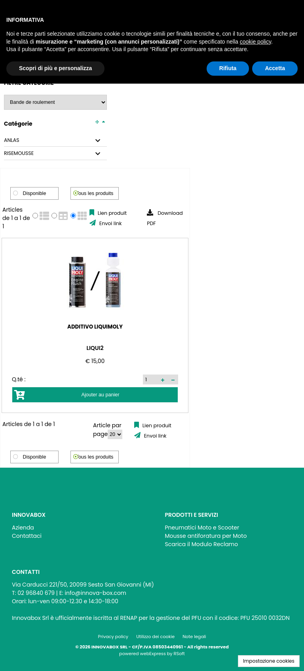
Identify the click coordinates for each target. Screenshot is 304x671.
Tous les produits (95, 193)
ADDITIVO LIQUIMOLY (49, 326)
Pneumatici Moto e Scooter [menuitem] (202, 527)
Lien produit (111, 213)
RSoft (179, 653)
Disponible (34, 193)
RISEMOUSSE (19, 153)
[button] (71, 379)
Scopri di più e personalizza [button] (55, 68)
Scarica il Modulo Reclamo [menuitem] (201, 544)
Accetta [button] (275, 68)
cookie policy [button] (255, 41)
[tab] (55, 140)
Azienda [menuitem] (23, 527)
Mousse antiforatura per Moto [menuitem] (206, 536)
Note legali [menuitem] (194, 636)
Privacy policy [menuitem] (113, 636)
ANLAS (11, 140)
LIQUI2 (49, 348)
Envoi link (110, 223)
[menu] (75, 529)
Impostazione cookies (268, 661)
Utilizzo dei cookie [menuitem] (155, 636)
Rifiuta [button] (228, 68)
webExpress (153, 653)
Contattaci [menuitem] (27, 536)
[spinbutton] (60, 379)
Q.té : (18, 379)
